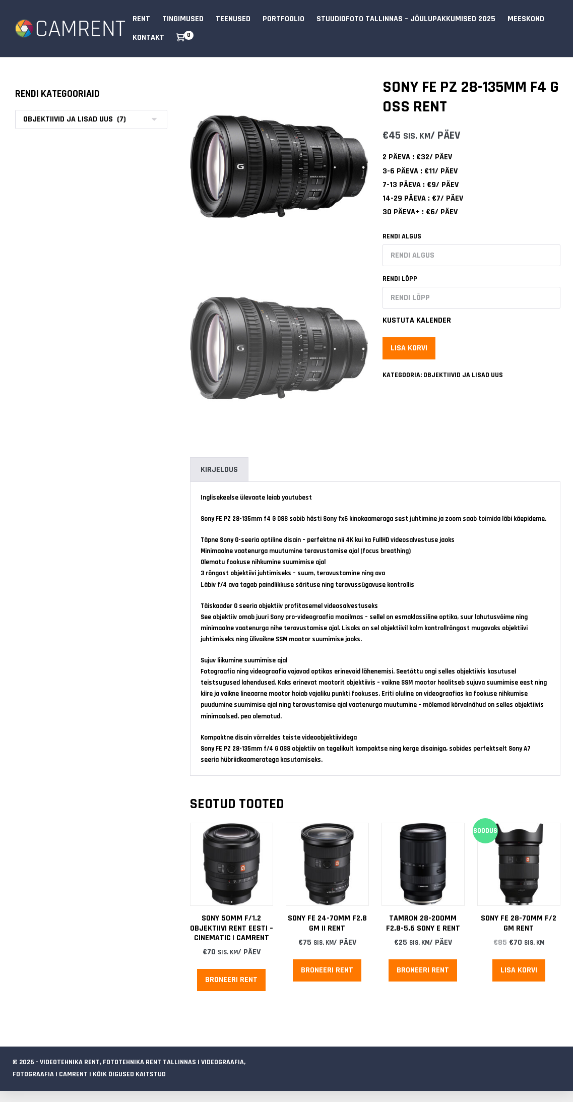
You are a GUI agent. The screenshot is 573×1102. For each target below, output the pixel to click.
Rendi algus (402, 236)
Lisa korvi (409, 348)
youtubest (297, 498)
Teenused (233, 19)
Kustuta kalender (417, 320)
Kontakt (148, 37)
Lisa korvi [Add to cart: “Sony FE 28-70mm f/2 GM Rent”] (518, 970)
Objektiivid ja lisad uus (463, 375)
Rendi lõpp (400, 278)
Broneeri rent (231, 979)
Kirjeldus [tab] (219, 469)
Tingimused (183, 19)
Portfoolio (283, 19)
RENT (141, 19)
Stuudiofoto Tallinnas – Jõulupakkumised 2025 (405, 19)
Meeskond (525, 19)
